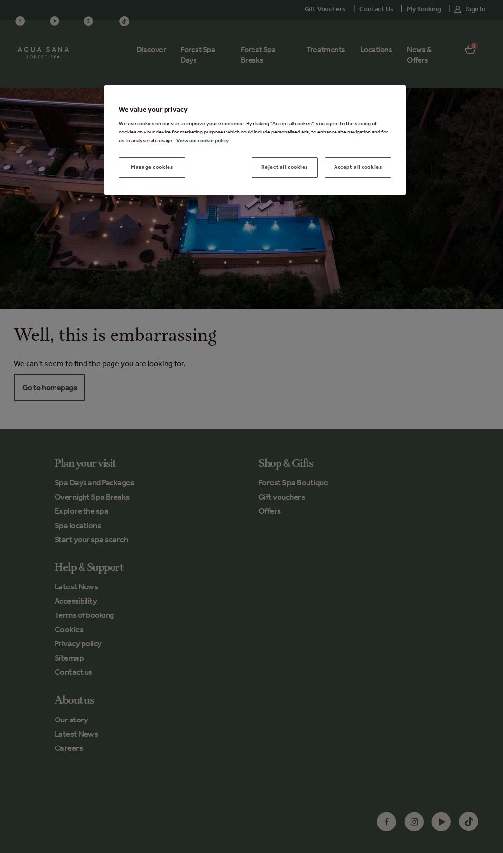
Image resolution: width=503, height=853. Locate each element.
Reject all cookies (284, 166)
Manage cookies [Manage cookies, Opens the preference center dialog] (152, 166)
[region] (255, 140)
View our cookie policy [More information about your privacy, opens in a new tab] (202, 140)
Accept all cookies (358, 166)
